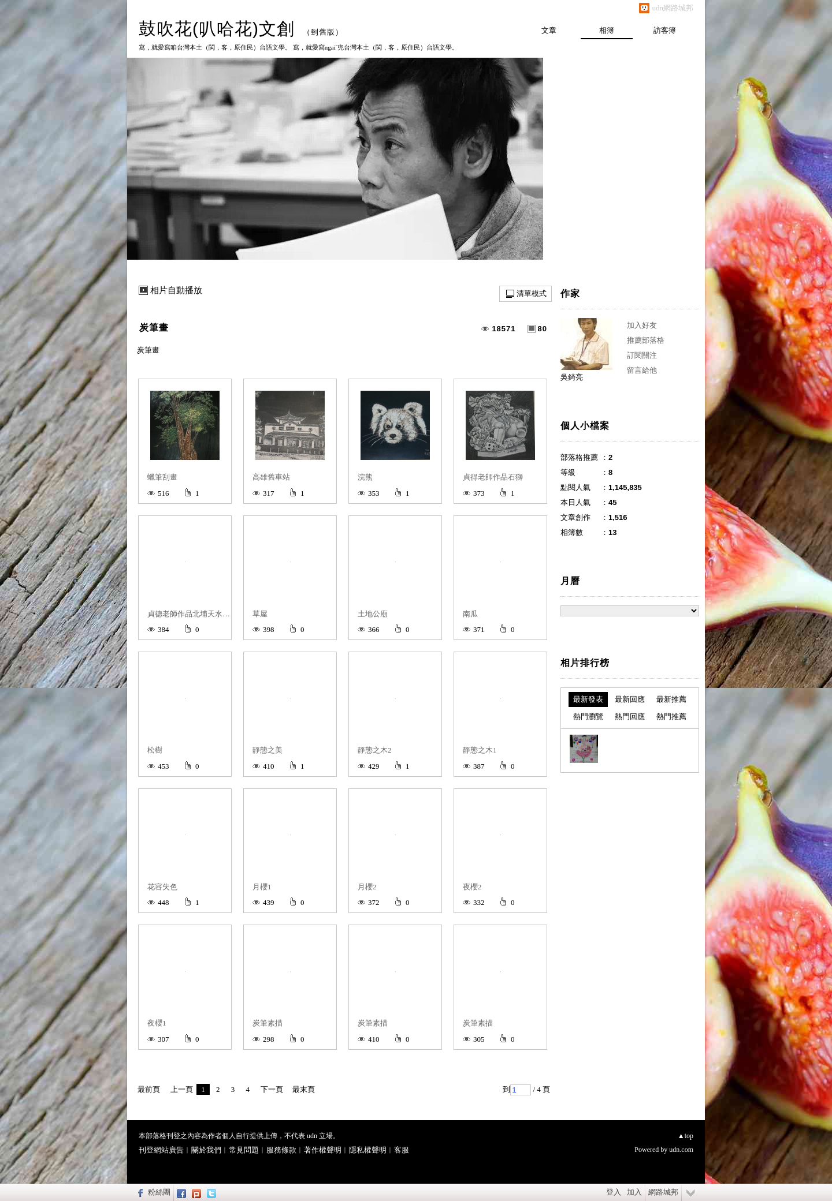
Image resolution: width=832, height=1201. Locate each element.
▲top (685, 1136)
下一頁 (272, 1089)
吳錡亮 (571, 377)
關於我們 (206, 1150)
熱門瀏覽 (588, 716)
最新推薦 (671, 699)
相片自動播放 (176, 290)
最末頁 (303, 1089)
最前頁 (149, 1089)
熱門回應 (630, 716)
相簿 (606, 30)
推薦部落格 (645, 340)
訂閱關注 (642, 355)
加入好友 (642, 325)
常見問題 (244, 1150)
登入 (613, 1192)
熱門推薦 (671, 716)
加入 (634, 1192)
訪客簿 (664, 30)
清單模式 (532, 293)
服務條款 (281, 1150)
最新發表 (588, 699)
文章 (548, 30)
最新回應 (630, 699)
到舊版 (323, 32)
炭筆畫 (154, 327)
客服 (401, 1150)
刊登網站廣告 (161, 1150)
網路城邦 (663, 1192)
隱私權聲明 (368, 1150)
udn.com (681, 1150)
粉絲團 (159, 1192)
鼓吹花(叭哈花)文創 (217, 28)
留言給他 (642, 370)
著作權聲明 (322, 1150)
